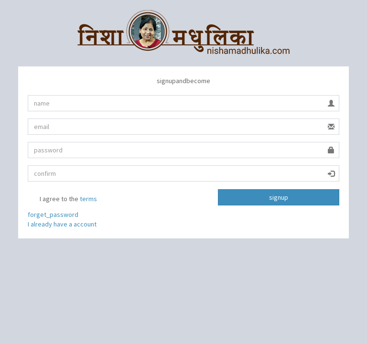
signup (278, 197)
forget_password (53, 214)
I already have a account (62, 224)
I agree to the (62, 199)
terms (88, 198)
